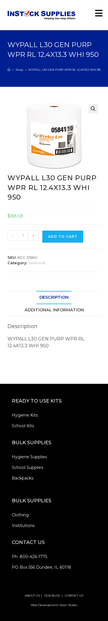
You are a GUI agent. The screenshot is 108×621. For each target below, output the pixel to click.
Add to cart (62, 236)
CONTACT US (74, 595)
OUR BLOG (52, 595)
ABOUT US (32, 595)
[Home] (8, 70)
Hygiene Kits (25, 415)
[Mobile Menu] (97, 15)
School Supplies (27, 467)
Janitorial (37, 262)
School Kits (23, 425)
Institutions (23, 525)
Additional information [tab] (54, 310)
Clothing (20, 515)
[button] (93, 108)
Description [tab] (54, 297)
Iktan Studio (68, 605)
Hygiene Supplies (29, 456)
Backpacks (22, 478)
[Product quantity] (23, 235)
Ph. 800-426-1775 (29, 556)
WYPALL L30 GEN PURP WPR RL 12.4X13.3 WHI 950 (65, 70)
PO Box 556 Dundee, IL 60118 (41, 567)
